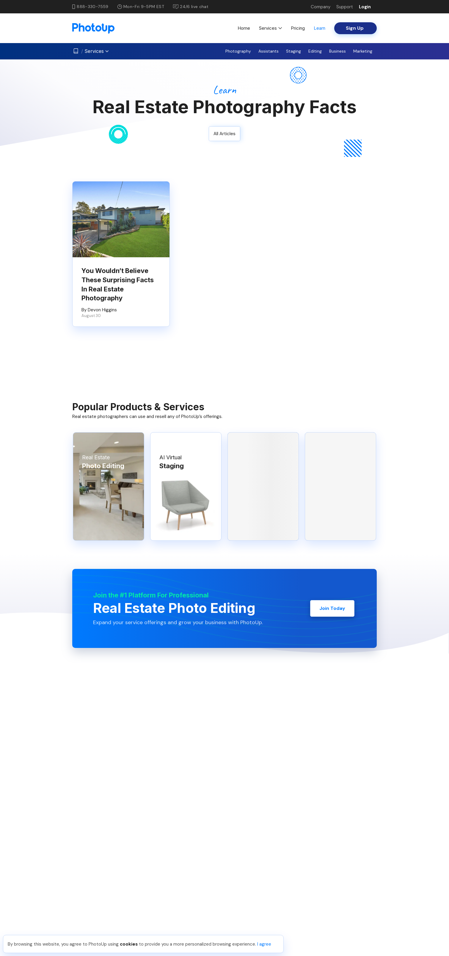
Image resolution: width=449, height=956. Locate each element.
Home (244, 28)
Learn (319, 28)
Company (320, 7)
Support (344, 7)
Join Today (332, 608)
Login (365, 7)
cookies (129, 944)
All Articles (224, 134)
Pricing (298, 28)
